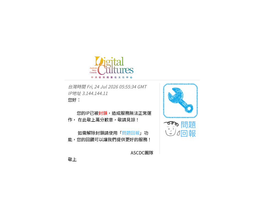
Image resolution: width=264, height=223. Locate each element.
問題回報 (131, 132)
